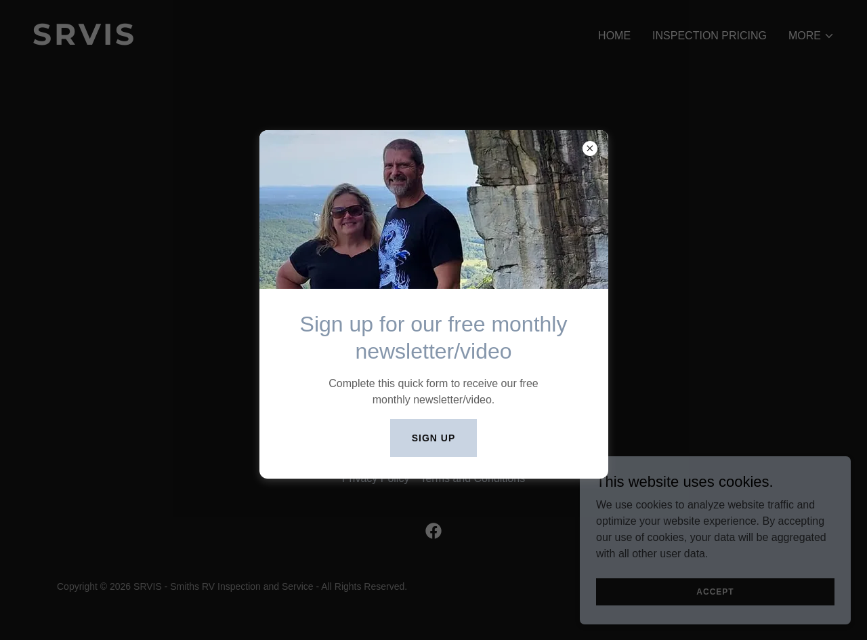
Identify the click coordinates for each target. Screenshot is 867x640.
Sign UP (434, 438)
